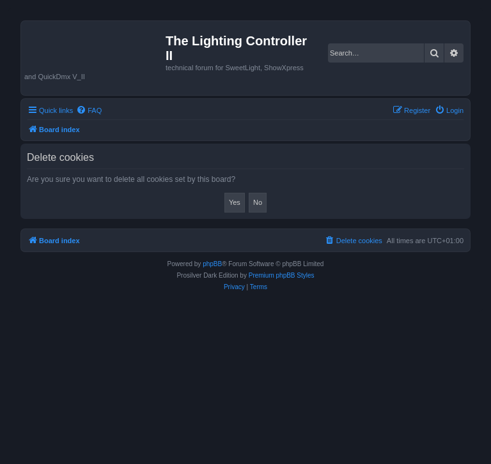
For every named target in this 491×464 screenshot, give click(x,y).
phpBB (212, 263)
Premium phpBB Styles (282, 275)
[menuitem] (89, 110)
